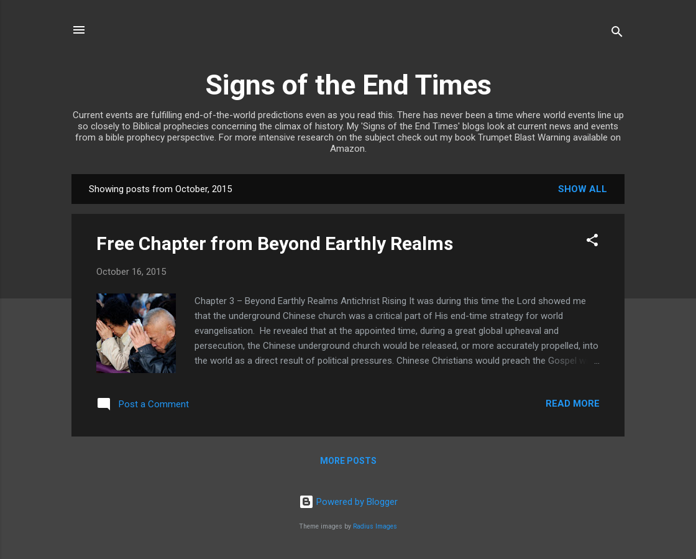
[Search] (617, 34)
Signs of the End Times (348, 84)
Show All (582, 189)
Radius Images (375, 526)
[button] (592, 242)
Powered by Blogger (348, 501)
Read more (573, 403)
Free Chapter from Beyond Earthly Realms (274, 243)
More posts (348, 461)
